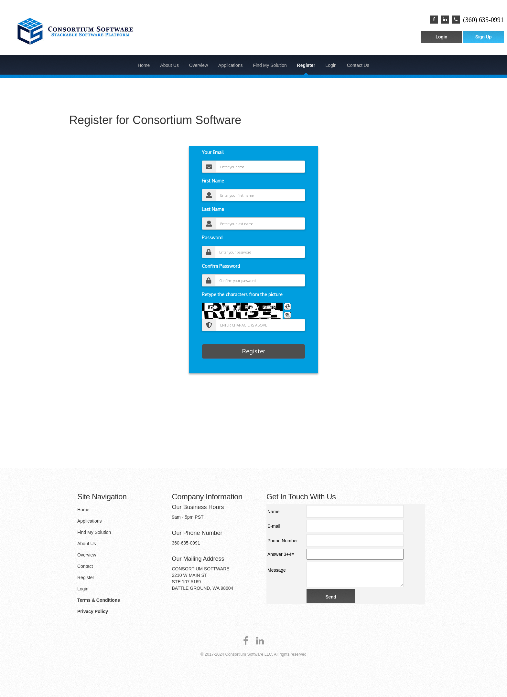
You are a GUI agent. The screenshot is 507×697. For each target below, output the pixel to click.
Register (306, 65)
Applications (230, 65)
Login (441, 36)
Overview (198, 65)
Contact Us (358, 65)
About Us (169, 65)
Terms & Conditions (98, 600)
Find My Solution (269, 65)
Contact (85, 566)
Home (144, 65)
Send (331, 596)
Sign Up (483, 36)
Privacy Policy (92, 611)
